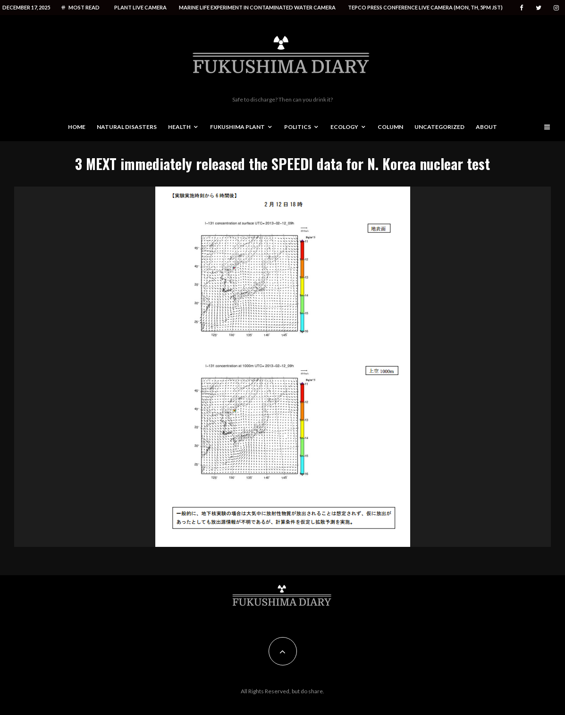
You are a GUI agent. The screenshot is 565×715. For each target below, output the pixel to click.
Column (390, 126)
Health (179, 126)
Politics (297, 126)
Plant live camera (140, 7)
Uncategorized (439, 126)
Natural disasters (127, 126)
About (486, 126)
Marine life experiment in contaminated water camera (257, 7)
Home (76, 126)
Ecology (344, 126)
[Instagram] (556, 7)
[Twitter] (539, 7)
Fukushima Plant (237, 126)
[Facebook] (522, 7)
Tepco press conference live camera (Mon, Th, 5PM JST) (425, 7)
